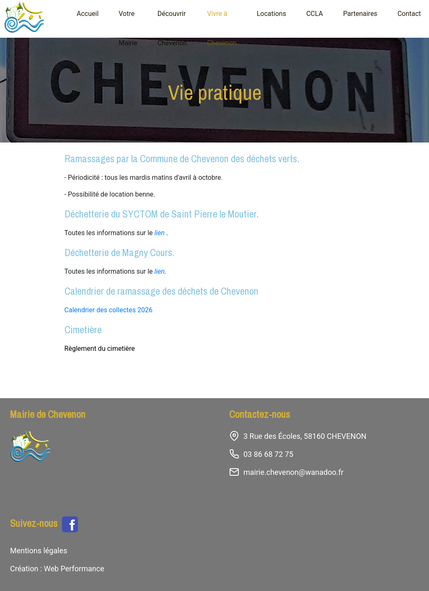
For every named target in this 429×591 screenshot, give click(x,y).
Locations (271, 14)
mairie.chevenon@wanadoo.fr (293, 472)
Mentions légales (38, 550)
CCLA (314, 14)
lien (160, 233)
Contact (409, 14)
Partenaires (360, 14)
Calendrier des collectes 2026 (108, 310)
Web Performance (73, 568)
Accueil (87, 14)
